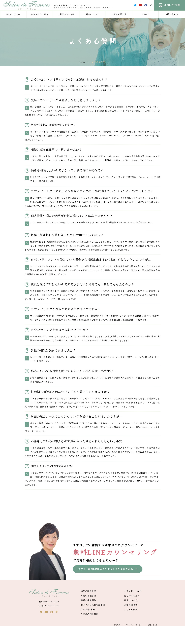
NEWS (145, 14)
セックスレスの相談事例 (93, 605)
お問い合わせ (171, 14)
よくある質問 (130, 609)
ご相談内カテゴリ (66, 14)
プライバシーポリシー (134, 625)
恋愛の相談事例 (88, 591)
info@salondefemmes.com (49, 606)
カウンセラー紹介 (39, 14)
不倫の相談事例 (88, 596)
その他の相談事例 (89, 614)
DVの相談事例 (88, 609)
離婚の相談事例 (88, 600)
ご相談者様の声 (119, 14)
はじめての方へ (13, 14)
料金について (92, 14)
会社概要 (117, 625)
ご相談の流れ (130, 605)
